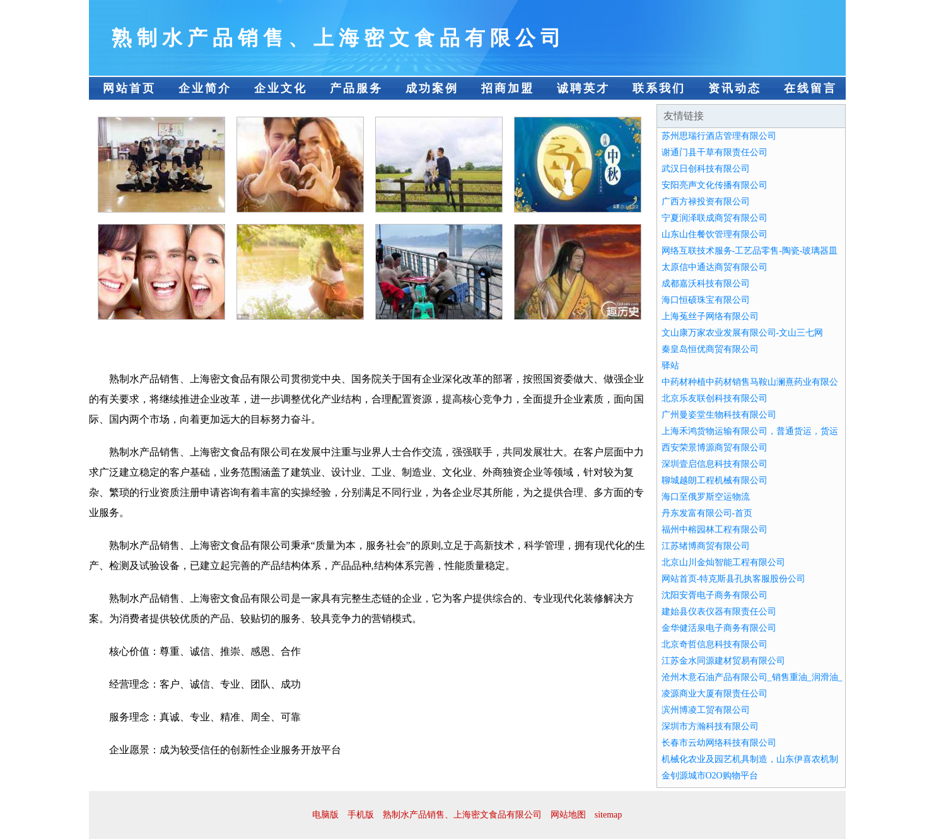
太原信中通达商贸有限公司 (715, 267)
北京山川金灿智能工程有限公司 (723, 562)
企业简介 (204, 88)
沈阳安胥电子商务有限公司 (715, 595)
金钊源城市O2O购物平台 (710, 775)
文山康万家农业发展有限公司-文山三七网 (743, 332)
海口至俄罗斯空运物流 (706, 497)
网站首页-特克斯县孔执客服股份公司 (734, 579)
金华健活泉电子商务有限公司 (719, 628)
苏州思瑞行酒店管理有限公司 (719, 136)
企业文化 (280, 88)
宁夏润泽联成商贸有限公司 (715, 218)
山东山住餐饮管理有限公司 (715, 234)
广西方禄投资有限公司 (706, 201)
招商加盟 (507, 88)
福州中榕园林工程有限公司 (715, 529)
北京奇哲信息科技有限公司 (715, 644)
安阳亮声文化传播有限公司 (715, 185)
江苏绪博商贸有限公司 (706, 546)
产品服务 (356, 88)
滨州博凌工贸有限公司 (706, 710)
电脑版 (325, 814)
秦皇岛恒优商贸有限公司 (710, 349)
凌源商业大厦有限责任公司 (715, 693)
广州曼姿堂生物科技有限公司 (719, 415)
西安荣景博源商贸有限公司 (715, 447)
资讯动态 (734, 88)
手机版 (360, 814)
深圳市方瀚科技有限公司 (710, 726)
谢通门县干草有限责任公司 (715, 152)
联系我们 (659, 88)
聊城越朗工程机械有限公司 (715, 480)
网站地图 (568, 814)
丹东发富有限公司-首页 (707, 513)
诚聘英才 (583, 88)
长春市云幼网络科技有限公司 (719, 743)
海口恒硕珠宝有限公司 (706, 300)
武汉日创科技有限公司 (706, 168)
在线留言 (810, 88)
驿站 (670, 365)
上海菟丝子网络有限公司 (710, 316)
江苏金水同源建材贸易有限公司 (723, 661)
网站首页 (129, 88)
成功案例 (432, 88)
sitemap (608, 814)
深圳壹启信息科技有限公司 (715, 464)
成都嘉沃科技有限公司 (706, 283)
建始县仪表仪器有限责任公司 (719, 611)
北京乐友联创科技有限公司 (715, 398)
